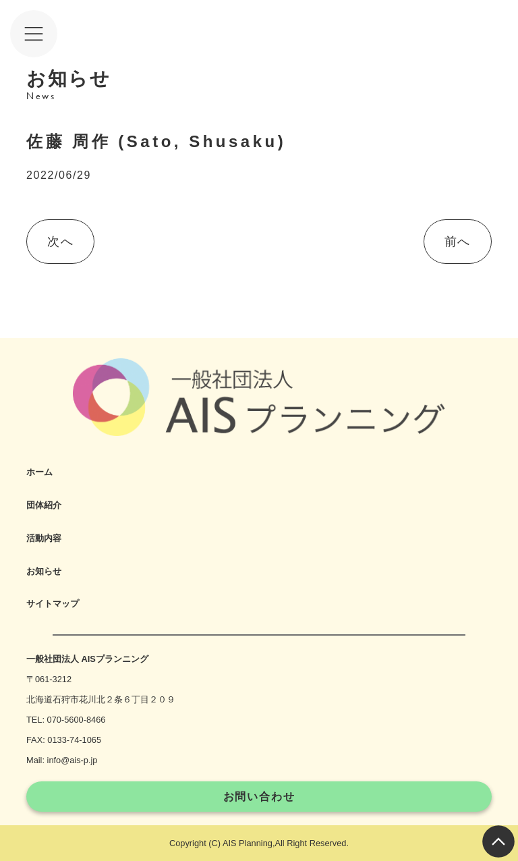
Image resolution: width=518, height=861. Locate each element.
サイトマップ (52, 604)
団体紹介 (43, 505)
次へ (60, 241)
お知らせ (43, 571)
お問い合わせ (259, 796)
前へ (457, 241)
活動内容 (43, 538)
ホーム (39, 472)
